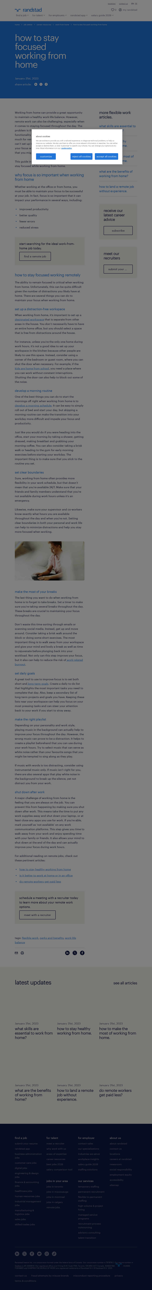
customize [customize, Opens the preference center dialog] (46, 156)
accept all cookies (106, 156)
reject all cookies (81, 156)
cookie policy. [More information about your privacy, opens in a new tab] (66, 148)
